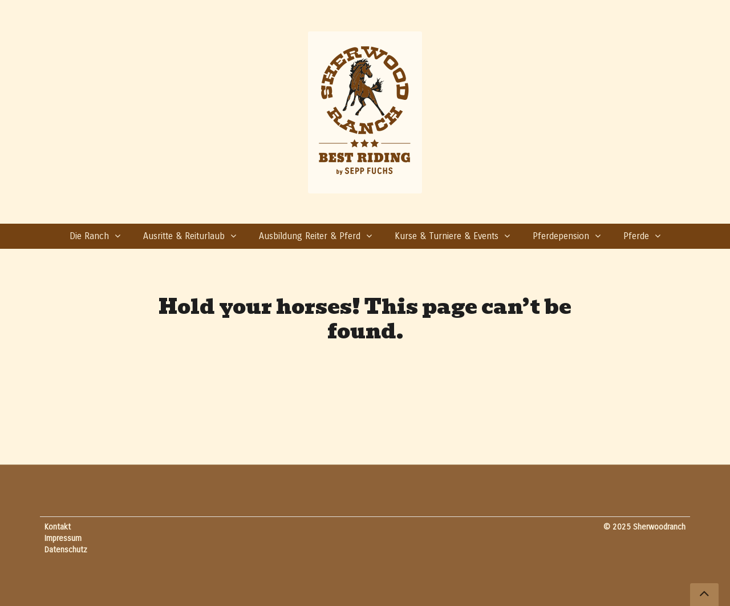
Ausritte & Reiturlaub (184, 236)
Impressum (63, 538)
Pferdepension (561, 236)
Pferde (636, 236)
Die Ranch (89, 236)
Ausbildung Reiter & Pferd (309, 236)
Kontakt (57, 527)
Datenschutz (65, 550)
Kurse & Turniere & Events (446, 236)
